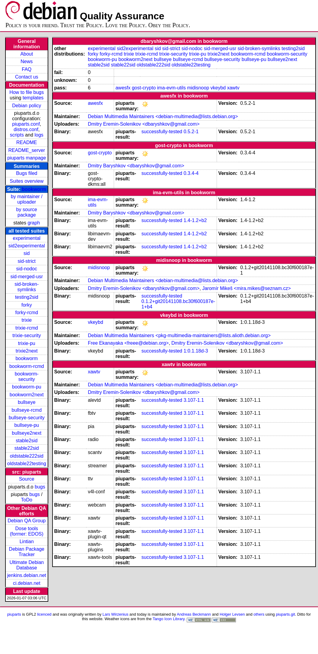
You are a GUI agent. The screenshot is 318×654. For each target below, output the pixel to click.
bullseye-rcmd (26, 410)
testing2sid (26, 297)
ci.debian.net (26, 583)
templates (33, 97)
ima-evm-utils (171, 87)
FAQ (26, 69)
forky (26, 305)
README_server (26, 150)
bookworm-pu (26, 386)
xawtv (233, 87)
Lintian (27, 541)
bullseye (27, 402)
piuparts (14, 614)
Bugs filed (26, 173)
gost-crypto (144, 87)
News (27, 61)
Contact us (26, 76)
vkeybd (218, 87)
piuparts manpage (26, 157)
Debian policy (26, 105)
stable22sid (26, 448)
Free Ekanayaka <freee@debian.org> (128, 343)
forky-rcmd (26, 312)
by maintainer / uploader (27, 199)
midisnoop (198, 87)
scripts (17, 134)
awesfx (123, 87)
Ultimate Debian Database (26, 565)
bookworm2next (27, 394)
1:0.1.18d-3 (195, 350)
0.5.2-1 (191, 131)
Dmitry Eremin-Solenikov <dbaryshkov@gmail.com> (143, 124)
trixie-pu (26, 343)
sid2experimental (26, 245)
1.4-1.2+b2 (195, 220)
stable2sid (26, 440)
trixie (26, 320)
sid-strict (27, 261)
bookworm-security (27, 376)
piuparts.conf (26, 124)
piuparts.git (285, 614)
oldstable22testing (26, 463)
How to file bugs (26, 92)
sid (27, 253)
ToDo (26, 499)
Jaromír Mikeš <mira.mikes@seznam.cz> (246, 288)
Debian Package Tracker (26, 551)
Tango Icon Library (169, 619)
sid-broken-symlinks (26, 287)
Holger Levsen (232, 614)
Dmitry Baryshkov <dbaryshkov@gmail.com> (136, 165)
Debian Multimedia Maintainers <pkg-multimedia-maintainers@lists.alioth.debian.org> (179, 335)
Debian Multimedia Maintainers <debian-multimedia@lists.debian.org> (163, 116)
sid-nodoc (26, 268)
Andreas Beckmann (194, 614)
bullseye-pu (26, 425)
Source (26, 479)
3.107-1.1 (193, 400)
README (26, 142)
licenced (44, 614)
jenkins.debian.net (26, 575)
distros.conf (26, 129)
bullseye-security (27, 417)
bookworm (34, 189)
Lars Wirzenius (116, 614)
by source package (26, 212)
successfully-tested (162, 131)
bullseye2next (26, 433)
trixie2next (27, 350)
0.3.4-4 (191, 173)
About (26, 53)
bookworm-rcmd (26, 366)
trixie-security (26, 335)
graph (33, 222)
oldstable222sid (26, 456)
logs (39, 134)
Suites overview (26, 181)
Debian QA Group (27, 520)
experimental (26, 238)
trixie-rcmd (26, 327)
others (258, 614)
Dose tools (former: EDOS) (26, 531)
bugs (40, 486)
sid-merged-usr (26, 276)
